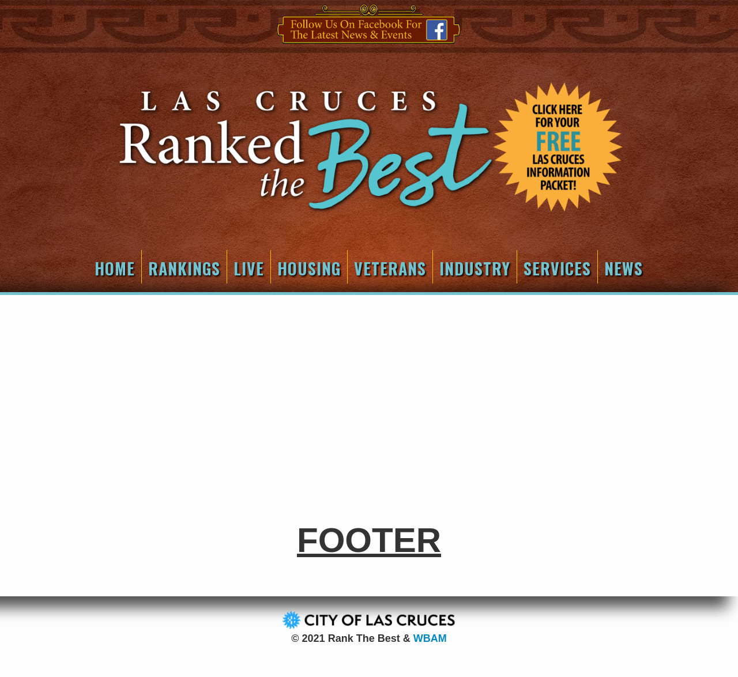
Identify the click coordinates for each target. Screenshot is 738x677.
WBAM (430, 638)
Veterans (390, 268)
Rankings (184, 268)
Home (115, 268)
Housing (309, 268)
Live (249, 268)
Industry (474, 268)
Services (557, 268)
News (623, 268)
